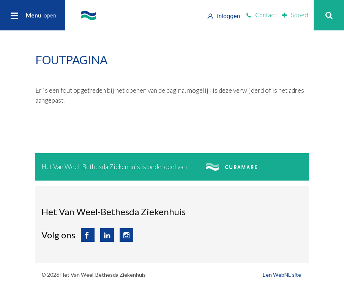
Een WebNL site (282, 274)
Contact (261, 14)
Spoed (295, 14)
